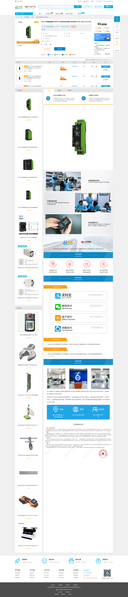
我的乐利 (80, 1)
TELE (32, 17)
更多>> (70, 594)
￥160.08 (28, 240)
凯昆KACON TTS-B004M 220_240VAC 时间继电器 (31, 297)
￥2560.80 (28, 398)
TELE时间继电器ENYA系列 (42, 17)
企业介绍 (53, 584)
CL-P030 (71, 9)
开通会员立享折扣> (65, 26)
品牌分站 (63, 594)
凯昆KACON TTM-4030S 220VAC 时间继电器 (29, 267)
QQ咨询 (108, 53)
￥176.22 (28, 458)
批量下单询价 (69, 13)
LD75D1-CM (65, 9)
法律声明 (60, 584)
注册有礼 (87, 1)
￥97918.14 (28, 548)
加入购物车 (46, 49)
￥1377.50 (28, 180)
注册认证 (17, 575)
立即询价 (59, 49)
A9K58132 (48, 9)
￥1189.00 (28, 150)
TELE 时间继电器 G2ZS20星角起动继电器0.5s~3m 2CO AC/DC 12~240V (36, 147)
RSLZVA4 (76, 9)
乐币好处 (46, 572)
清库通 (79, 13)
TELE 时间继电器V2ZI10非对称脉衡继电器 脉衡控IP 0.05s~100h (34, 207)
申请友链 (68, 591)
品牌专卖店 (58, 13)
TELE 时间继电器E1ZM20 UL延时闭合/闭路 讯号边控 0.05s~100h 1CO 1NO (37, 117)
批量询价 (17, 577)
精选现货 (48, 13)
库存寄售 (46, 577)
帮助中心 (93, 1)
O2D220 (59, 9)
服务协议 (68, 584)
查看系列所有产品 (107, 59)
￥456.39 (28, 367)
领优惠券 (73, 26)
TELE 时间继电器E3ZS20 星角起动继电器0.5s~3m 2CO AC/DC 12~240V (33, 68)
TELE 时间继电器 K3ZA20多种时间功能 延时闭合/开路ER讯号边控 (35, 177)
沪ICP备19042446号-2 (76, 587)
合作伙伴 (60, 591)
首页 (40, 13)
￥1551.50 (28, 120)
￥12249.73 (28, 518)
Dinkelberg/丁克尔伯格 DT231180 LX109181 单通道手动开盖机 (34, 425)
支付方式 (32, 572)
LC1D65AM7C (42, 9)
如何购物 (17, 572)
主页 (21, 17)
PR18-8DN (54, 9)
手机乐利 (100, 1)
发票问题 (32, 575)
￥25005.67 (28, 337)
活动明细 (75, 577)
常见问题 (61, 577)
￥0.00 (28, 488)
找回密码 (61, 572)
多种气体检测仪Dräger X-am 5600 (28, 334)
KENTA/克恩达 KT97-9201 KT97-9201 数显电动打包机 (32, 515)
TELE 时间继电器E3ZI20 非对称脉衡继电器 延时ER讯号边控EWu (32, 78)
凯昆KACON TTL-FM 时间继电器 (28, 237)
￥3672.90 (28, 428)
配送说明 (75, 572)
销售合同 (32, 577)
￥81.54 (28, 270)
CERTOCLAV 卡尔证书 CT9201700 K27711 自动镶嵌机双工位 (34, 545)
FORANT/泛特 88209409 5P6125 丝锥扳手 (29, 455)
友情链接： (56, 594)
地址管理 (61, 575)
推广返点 (46, 575)
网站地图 (75, 584)
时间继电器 (26, 17)
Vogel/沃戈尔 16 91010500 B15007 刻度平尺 (29, 485)
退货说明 (75, 575)
